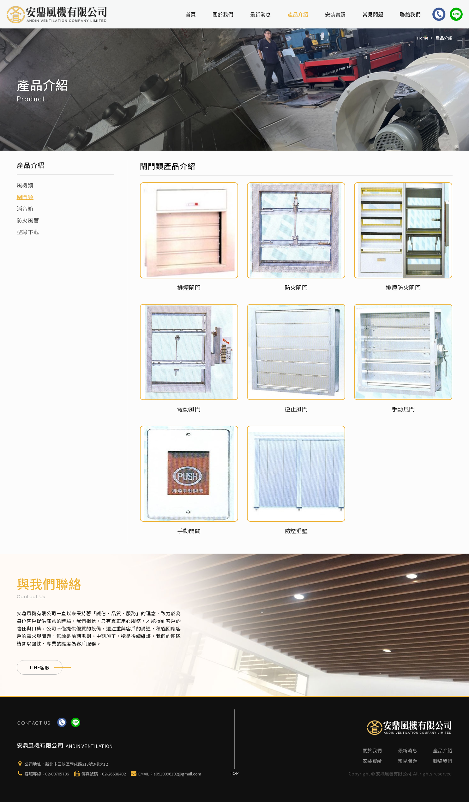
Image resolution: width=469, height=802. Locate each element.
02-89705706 (57, 774)
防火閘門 (296, 287)
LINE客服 (46, 667)
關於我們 (223, 14)
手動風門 (403, 409)
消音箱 (25, 208)
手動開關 (189, 530)
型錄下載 (28, 232)
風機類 (25, 185)
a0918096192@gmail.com (177, 774)
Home (423, 38)
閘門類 (25, 197)
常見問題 (373, 14)
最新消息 (260, 14)
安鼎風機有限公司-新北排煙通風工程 (57, 14)
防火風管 (28, 220)
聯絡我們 (410, 14)
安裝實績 (335, 14)
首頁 (191, 14)
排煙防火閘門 (403, 287)
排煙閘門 (189, 287)
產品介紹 (298, 14)
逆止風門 (296, 409)
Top (234, 773)
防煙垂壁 (296, 530)
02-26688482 (114, 774)
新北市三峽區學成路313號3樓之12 (76, 764)
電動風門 (189, 409)
